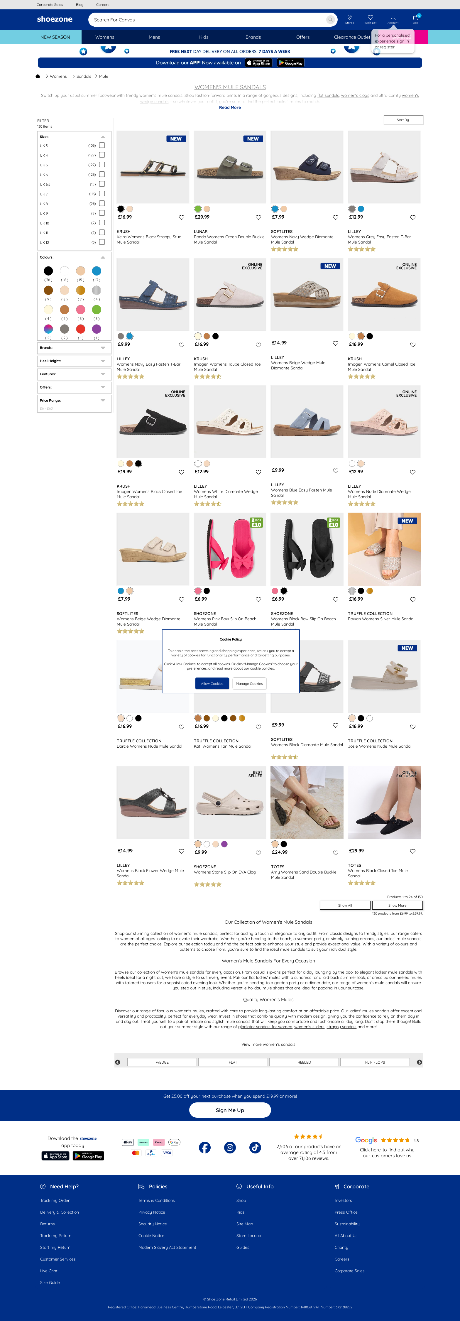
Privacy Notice (151, 1212)
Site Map (244, 1224)
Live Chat (49, 1270)
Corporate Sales (350, 1270)
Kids (240, 1212)
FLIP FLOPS (375, 1062)
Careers (342, 1259)
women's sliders (309, 1026)
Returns (47, 1224)
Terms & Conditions (156, 1200)
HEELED (304, 1062)
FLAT (233, 1062)
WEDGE (162, 1062)
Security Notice (152, 1224)
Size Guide (50, 1282)
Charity (341, 1247)
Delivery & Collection (59, 1212)
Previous (118, 1062)
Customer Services (58, 1259)
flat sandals (328, 95)
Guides (242, 1247)
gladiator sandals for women (265, 1026)
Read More (230, 107)
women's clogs (355, 95)
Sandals (81, 76)
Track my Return (55, 1235)
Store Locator (249, 1235)
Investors (343, 1200)
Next (419, 1062)
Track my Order (55, 1200)
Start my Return (55, 1247)
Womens (56, 76)
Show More (397, 905)
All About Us (346, 1235)
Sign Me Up (230, 1110)
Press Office (346, 1212)
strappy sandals (341, 1026)
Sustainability (347, 1224)
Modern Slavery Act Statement (167, 1247)
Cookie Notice (151, 1235)
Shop (241, 1200)
